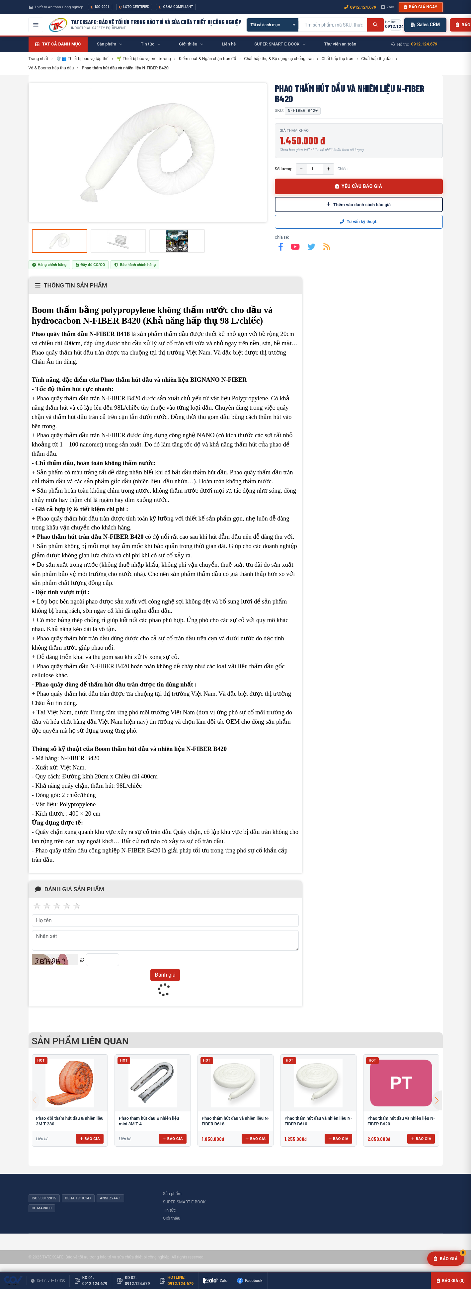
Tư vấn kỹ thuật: (359, 221)
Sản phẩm (172, 1193)
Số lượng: (283, 168)
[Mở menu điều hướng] (36, 25)
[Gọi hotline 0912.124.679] (395, 25)
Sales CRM (425, 24)
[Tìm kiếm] (375, 25)
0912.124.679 (424, 43)
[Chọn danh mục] (272, 25)
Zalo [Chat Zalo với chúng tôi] (387, 7)
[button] (437, 1100)
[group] (148, 152)
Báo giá (90, 1138)
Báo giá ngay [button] (420, 7)
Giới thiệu (171, 1218)
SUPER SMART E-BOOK (184, 1201)
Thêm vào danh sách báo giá (359, 204)
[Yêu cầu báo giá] (445, 1258)
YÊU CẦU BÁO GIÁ (358, 186)
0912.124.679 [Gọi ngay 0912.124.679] (360, 7)
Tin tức (169, 1210)
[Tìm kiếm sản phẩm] (333, 25)
